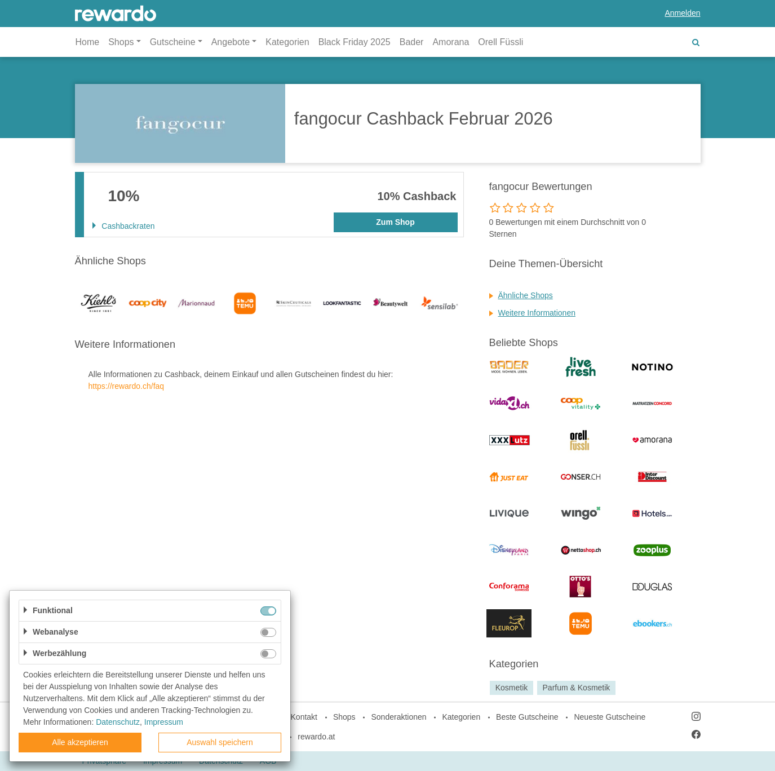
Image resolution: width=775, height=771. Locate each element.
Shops (344, 716)
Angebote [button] (230, 42)
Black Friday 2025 (354, 42)
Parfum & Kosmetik (576, 687)
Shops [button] (121, 42)
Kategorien (287, 42)
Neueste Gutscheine (609, 716)
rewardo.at (316, 736)
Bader (412, 42)
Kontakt (304, 716)
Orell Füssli (500, 42)
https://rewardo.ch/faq (126, 386)
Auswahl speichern (220, 742)
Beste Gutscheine (527, 716)
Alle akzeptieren (80, 742)
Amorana (450, 42)
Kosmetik (511, 687)
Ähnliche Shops (525, 295)
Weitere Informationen (536, 312)
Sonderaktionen (398, 716)
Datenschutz (118, 721)
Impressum (163, 721)
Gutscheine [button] (173, 42)
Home (88, 42)
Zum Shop (395, 222)
